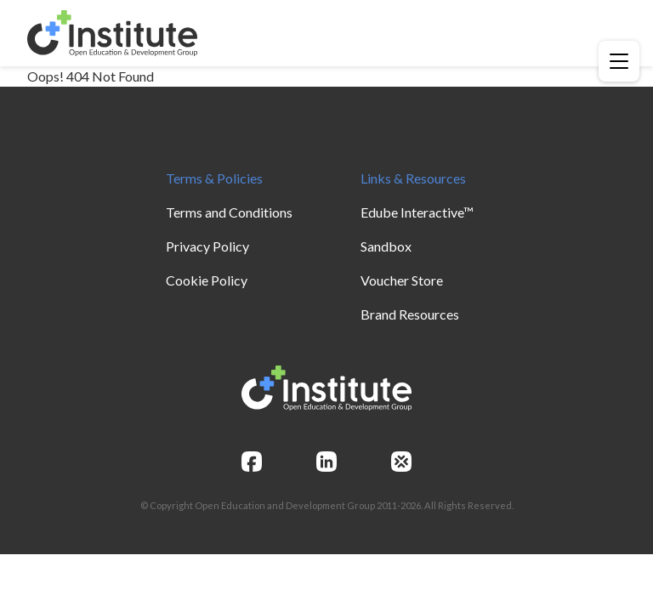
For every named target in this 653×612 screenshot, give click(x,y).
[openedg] (401, 461)
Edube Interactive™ (417, 212)
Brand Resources (410, 314)
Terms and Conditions (229, 212)
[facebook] (251, 461)
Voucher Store (402, 280)
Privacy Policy (207, 246)
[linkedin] (326, 461)
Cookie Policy (206, 280)
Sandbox (386, 246)
